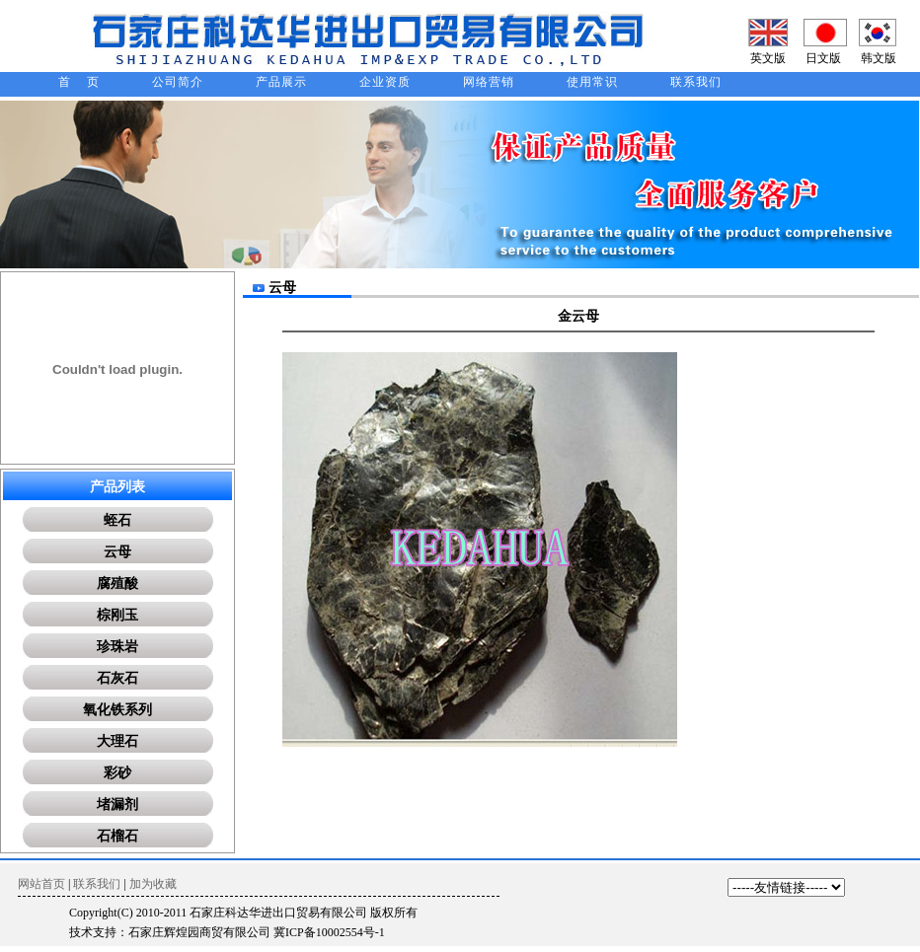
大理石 (117, 741)
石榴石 (117, 836)
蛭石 (117, 520)
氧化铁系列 (117, 709)
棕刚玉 (117, 615)
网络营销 (488, 82)
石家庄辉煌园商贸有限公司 (199, 932)
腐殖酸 (117, 583)
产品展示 (281, 82)
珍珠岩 (117, 646)
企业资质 (385, 82)
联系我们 (696, 82)
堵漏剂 (117, 804)
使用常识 (592, 82)
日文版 (823, 58)
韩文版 (878, 58)
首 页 (79, 82)
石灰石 (117, 678)
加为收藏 (153, 884)
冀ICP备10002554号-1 (329, 932)
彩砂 (117, 773)
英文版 (768, 58)
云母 (117, 552)
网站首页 (41, 884)
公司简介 (177, 82)
